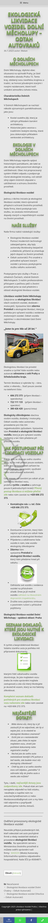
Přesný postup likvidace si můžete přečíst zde (23, 491)
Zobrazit (16, 873)
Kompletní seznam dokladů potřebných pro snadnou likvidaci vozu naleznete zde (22, 699)
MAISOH (15, 852)
